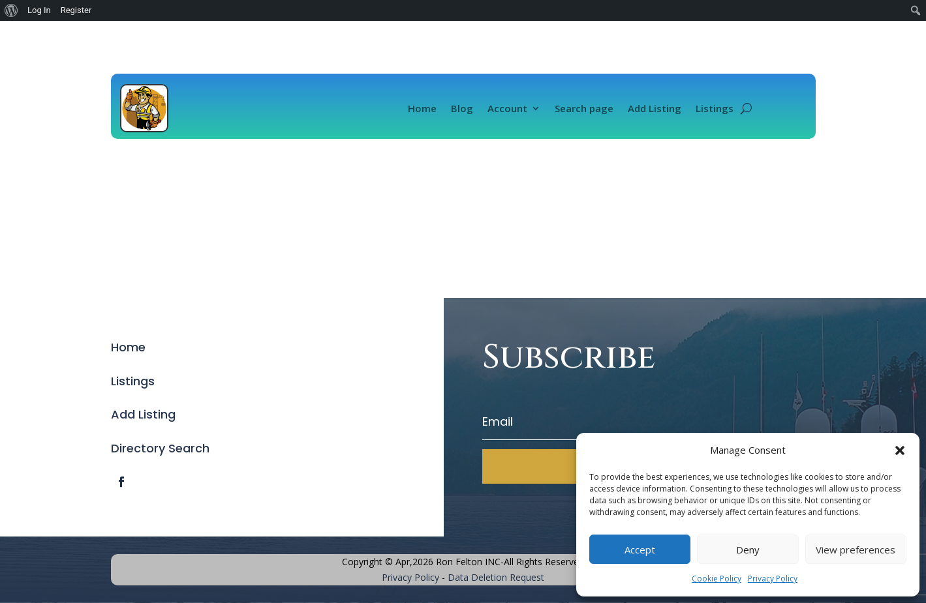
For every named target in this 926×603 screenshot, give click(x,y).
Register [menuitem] (76, 10)
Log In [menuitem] (39, 10)
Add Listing (654, 108)
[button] (899, 450)
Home (422, 108)
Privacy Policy (772, 578)
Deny (748, 549)
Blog (462, 108)
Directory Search (160, 448)
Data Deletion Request (496, 577)
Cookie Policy (716, 578)
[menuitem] (11, 10)
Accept (640, 549)
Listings (714, 108)
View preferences (855, 549)
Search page (584, 108)
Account (507, 108)
